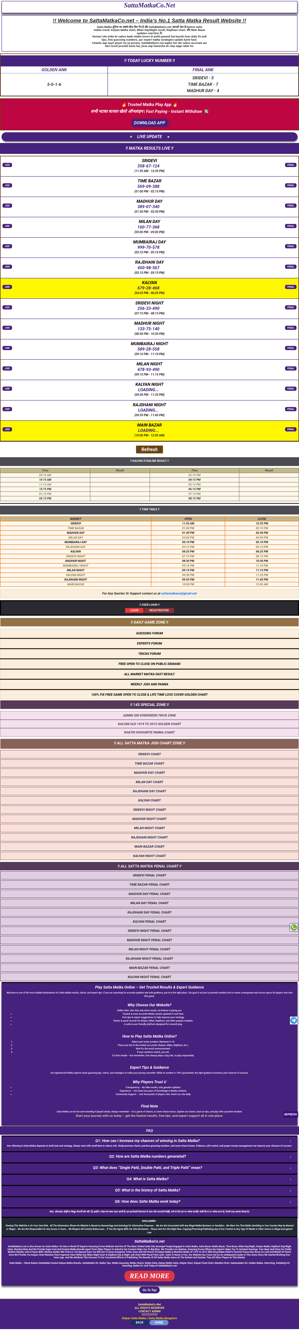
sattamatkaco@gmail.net (179, 593)
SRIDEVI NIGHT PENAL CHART (149, 931)
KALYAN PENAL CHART (149, 921)
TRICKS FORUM (149, 654)
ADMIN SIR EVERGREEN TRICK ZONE (149, 715)
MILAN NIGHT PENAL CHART (149, 949)
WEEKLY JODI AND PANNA (149, 684)
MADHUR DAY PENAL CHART (149, 894)
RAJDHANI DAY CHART (149, 791)
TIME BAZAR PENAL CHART (149, 884)
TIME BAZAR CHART (149, 763)
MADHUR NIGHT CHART (149, 819)
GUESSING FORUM (149, 633)
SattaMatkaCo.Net (149, 5)
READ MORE (149, 1276)
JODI (7, 165)
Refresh (149, 449)
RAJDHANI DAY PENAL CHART (150, 912)
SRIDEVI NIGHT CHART (149, 810)
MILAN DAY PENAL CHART (149, 903)
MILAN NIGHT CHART (149, 828)
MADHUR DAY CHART (149, 773)
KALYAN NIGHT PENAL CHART (149, 977)
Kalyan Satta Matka (134, 1318)
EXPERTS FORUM (149, 643)
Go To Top (149, 1290)
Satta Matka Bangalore (162, 1318)
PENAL (290, 165)
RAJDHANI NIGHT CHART (149, 837)
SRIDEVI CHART (149, 754)
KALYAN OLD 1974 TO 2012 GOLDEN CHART (149, 724)
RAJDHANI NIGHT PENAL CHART (149, 958)
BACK (139, 1322)
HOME (159, 1322)
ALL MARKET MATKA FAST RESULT (149, 674)
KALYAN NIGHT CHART (149, 856)
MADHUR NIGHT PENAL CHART (149, 940)
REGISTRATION (159, 610)
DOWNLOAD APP (149, 122)
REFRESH (290, 1114)
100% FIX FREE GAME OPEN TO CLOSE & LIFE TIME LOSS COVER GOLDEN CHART (149, 694)
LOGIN (134, 610)
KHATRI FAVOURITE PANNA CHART (149, 732)
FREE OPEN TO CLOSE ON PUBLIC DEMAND (149, 664)
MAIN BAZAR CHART (149, 846)
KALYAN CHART (149, 800)
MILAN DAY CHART (149, 782)
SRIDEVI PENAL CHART (149, 875)
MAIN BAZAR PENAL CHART (149, 968)
